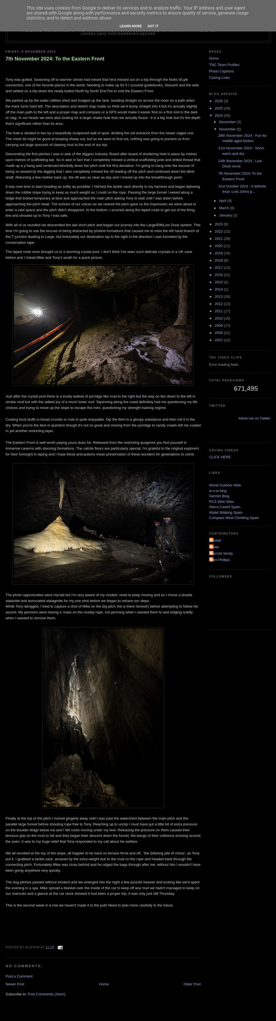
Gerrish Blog (219, 496)
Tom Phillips (220, 560)
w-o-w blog (218, 491)
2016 (219, 275)
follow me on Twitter (254, 418)
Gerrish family (221, 553)
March (224, 208)
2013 (219, 296)
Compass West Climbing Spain (234, 518)
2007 (219, 340)
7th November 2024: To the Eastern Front (55, 59)
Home (104, 984)
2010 (219, 318)
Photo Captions (221, 71)
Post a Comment (19, 976)
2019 (219, 253)
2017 (219, 267)
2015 (219, 282)
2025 (219, 108)
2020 (219, 246)
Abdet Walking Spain (226, 512)
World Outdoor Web (225, 485)
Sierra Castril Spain (224, 507)
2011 (219, 311)
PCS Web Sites (221, 501)
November (228, 129)
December (228, 122)
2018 (219, 260)
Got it (153, 26)
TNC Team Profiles (224, 65)
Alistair (215, 540)
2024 (219, 115)
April (223, 201)
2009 (219, 325)
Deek (214, 547)
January (226, 215)
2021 (219, 239)
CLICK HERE (220, 457)
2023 (219, 224)
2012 (219, 304)
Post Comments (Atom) (47, 994)
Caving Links (219, 77)
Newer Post (15, 984)
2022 (219, 231)
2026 (219, 101)
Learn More (131, 26)
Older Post (192, 984)
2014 (219, 289)
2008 (219, 333)
